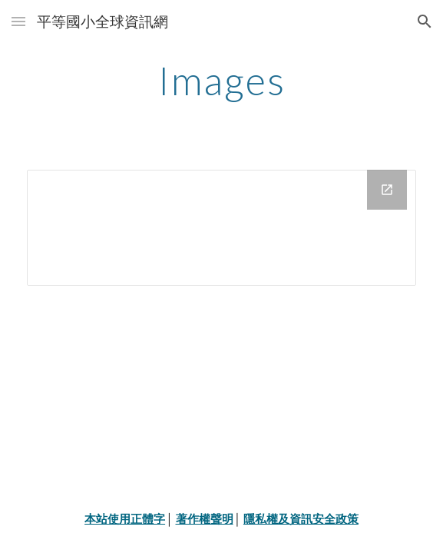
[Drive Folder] (221, 228)
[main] (221, 80)
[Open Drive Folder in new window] (387, 190)
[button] (18, 21)
